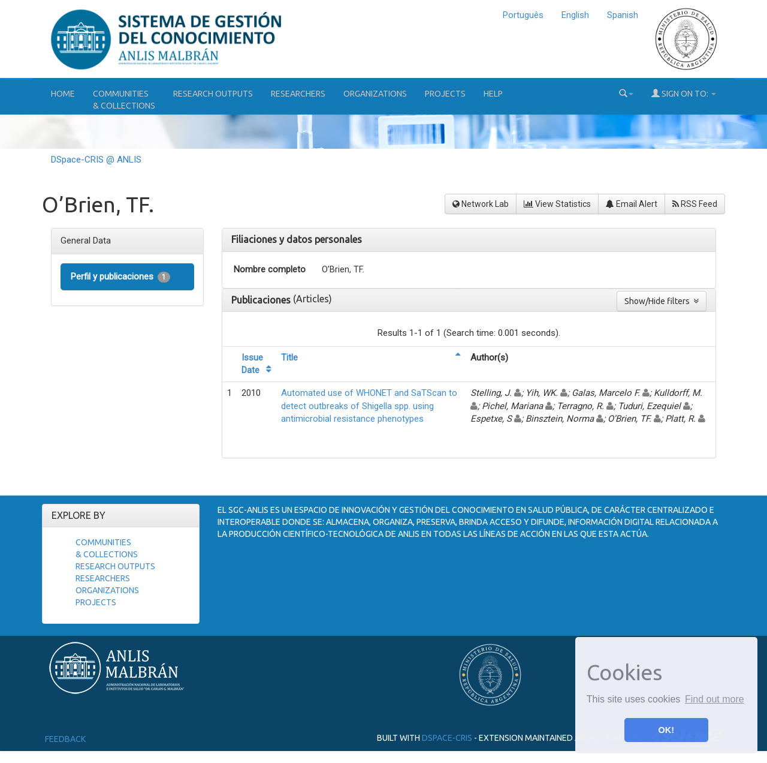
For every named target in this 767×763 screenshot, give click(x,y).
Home (63, 93)
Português (523, 15)
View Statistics (557, 204)
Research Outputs (213, 93)
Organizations (375, 93)
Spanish (622, 15)
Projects (445, 93)
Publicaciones (262, 300)
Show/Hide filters (661, 301)
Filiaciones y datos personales (296, 239)
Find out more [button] (714, 699)
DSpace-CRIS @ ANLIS (96, 159)
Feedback (65, 739)
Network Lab (480, 204)
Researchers (298, 93)
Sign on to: (683, 93)
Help (493, 93)
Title (289, 357)
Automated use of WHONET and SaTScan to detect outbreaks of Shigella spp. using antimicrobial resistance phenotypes (369, 405)
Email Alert (631, 204)
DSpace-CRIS (447, 738)
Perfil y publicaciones (120, 277)
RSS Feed (694, 204)
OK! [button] (666, 730)
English (575, 15)
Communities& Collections (124, 99)
